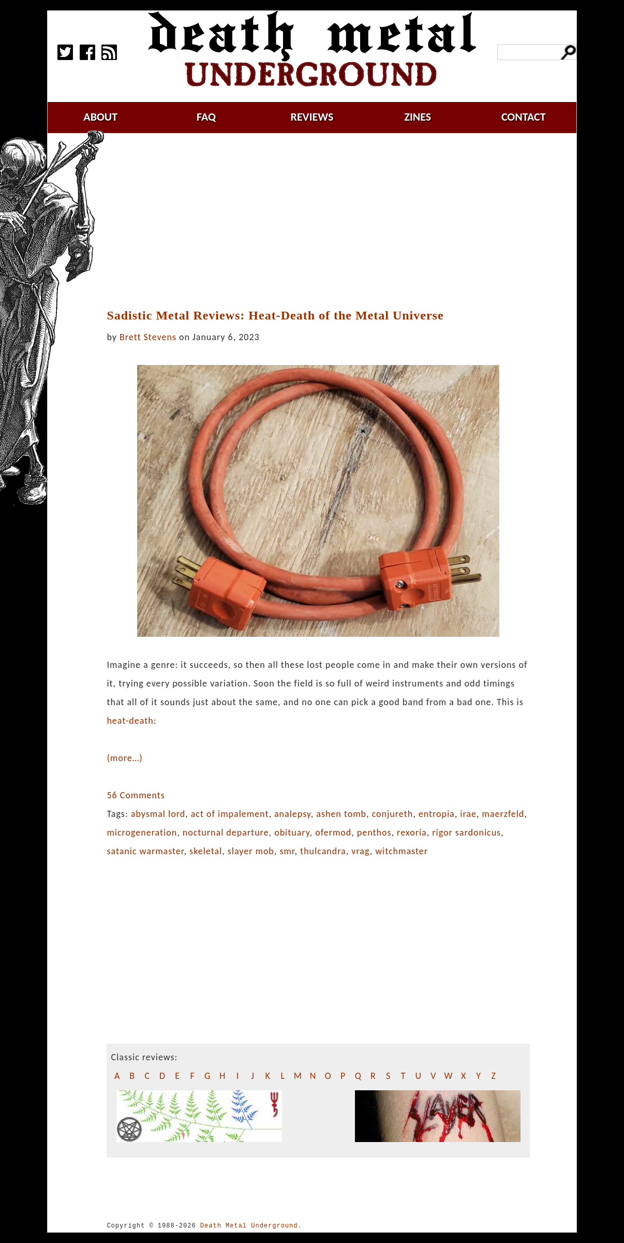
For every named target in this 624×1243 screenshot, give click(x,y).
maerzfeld (503, 814)
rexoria (412, 832)
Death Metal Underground (249, 1225)
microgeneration (142, 832)
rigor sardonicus (466, 832)
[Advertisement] (324, 221)
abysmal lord (158, 814)
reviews (312, 117)
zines (417, 117)
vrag (360, 851)
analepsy (292, 814)
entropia (437, 814)
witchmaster (401, 851)
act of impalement (230, 814)
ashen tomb (341, 814)
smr (286, 851)
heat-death (130, 720)
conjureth (392, 814)
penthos (374, 832)
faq (206, 117)
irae (468, 814)
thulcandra (323, 851)
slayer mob (251, 851)
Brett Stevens (148, 337)
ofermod (333, 832)
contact (523, 117)
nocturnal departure (226, 832)
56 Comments (136, 795)
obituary (291, 832)
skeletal (205, 851)
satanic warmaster (145, 851)
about (100, 117)
